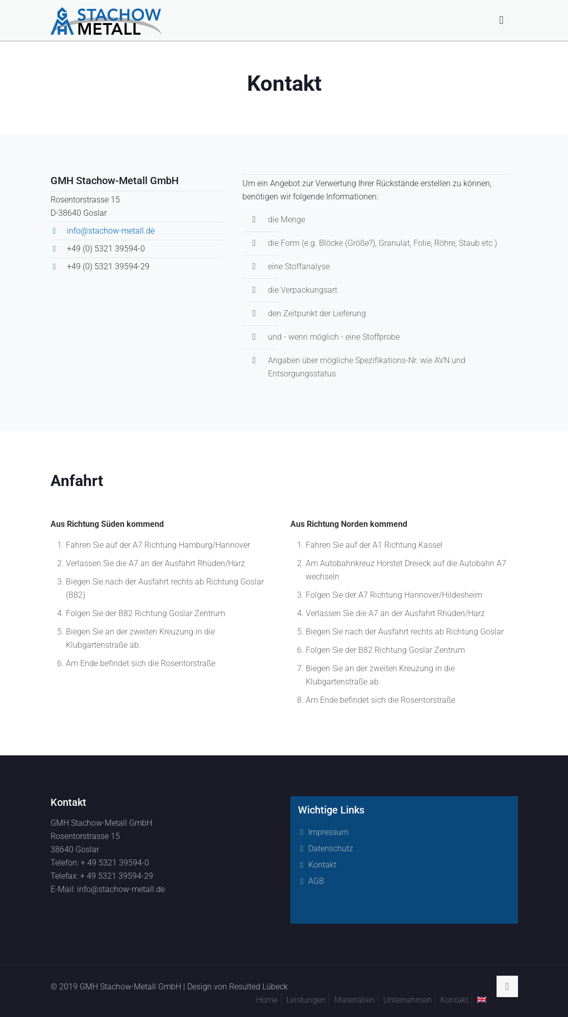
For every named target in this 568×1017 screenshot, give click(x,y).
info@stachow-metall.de (111, 231)
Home (267, 1000)
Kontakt (322, 865)
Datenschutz (330, 848)
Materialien (354, 1000)
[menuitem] (481, 1000)
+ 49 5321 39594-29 (116, 876)
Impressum (328, 832)
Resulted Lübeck (258, 986)
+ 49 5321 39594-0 (115, 863)
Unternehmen (407, 1000)
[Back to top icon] (507, 986)
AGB (316, 881)
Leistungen (306, 1000)
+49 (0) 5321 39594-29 (108, 266)
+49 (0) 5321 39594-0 (106, 248)
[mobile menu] (501, 20)
